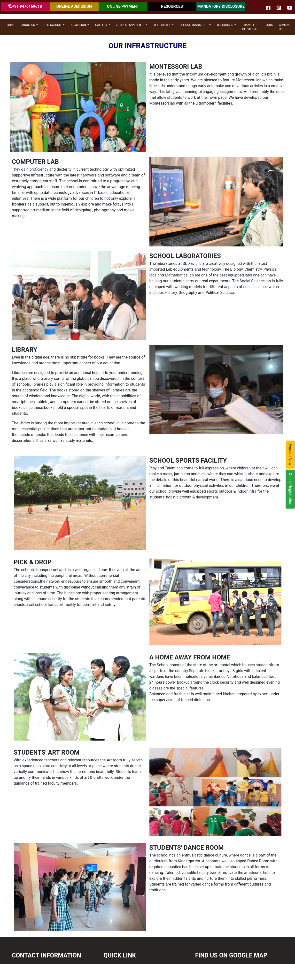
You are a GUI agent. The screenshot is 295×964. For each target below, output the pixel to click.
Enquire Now (290, 455)
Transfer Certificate (250, 27)
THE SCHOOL (53, 25)
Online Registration (290, 489)
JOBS (268, 25)
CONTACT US (285, 27)
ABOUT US (28, 25)
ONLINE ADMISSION (74, 6)
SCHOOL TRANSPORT (194, 25)
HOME (11, 25)
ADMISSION (78, 25)
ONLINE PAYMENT (123, 6)
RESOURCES (172, 6)
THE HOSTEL (162, 25)
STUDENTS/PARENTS (130, 25)
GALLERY (101, 25)
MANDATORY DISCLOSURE (221, 6)
